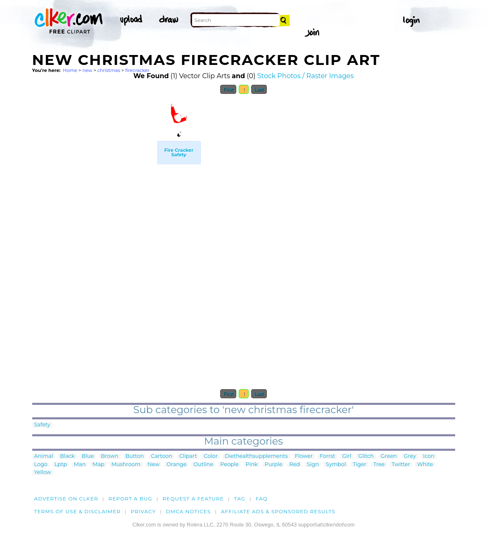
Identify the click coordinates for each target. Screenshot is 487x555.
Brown (109, 456)
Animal (43, 456)
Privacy (143, 511)
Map (98, 464)
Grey (410, 456)
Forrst (327, 456)
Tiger (359, 464)
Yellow (42, 472)
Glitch (365, 456)
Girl (346, 456)
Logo (41, 464)
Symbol (336, 464)
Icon (429, 456)
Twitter (401, 464)
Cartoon (161, 456)
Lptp (61, 464)
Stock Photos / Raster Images (305, 76)
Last (259, 89)
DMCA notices (188, 511)
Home (70, 70)
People (229, 464)
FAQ (262, 498)
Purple (274, 464)
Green (389, 456)
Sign (313, 464)
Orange (176, 464)
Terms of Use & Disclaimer (77, 511)
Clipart (188, 456)
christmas (108, 70)
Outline (203, 464)
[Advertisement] (94, 222)
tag (239, 498)
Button (135, 456)
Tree (379, 464)
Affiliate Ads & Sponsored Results (278, 511)
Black (67, 456)
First (228, 89)
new (87, 70)
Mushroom (126, 464)
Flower (304, 456)
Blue (88, 456)
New (153, 464)
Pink (252, 464)
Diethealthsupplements (256, 456)
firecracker (137, 70)
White (425, 464)
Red (294, 464)
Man (80, 464)
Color (211, 456)
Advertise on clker (66, 498)
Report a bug (130, 498)
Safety (42, 425)
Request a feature (193, 498)
